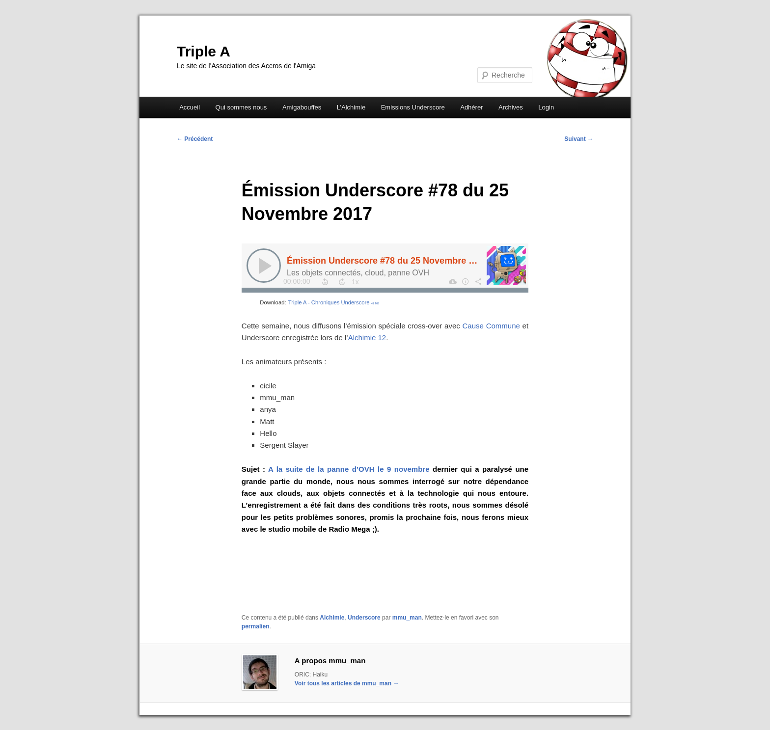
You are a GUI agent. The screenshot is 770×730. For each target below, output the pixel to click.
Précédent (195, 138)
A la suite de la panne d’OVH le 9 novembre (347, 469)
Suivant (578, 138)
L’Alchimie (351, 107)
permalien (256, 626)
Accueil (189, 107)
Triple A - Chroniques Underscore (333, 302)
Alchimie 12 (367, 337)
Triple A (203, 51)
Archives (510, 107)
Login (546, 107)
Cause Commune (491, 326)
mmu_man (407, 617)
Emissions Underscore (413, 107)
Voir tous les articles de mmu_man (347, 683)
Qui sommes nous (241, 107)
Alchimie (332, 617)
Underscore (364, 617)
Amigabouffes (301, 107)
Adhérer (471, 107)
